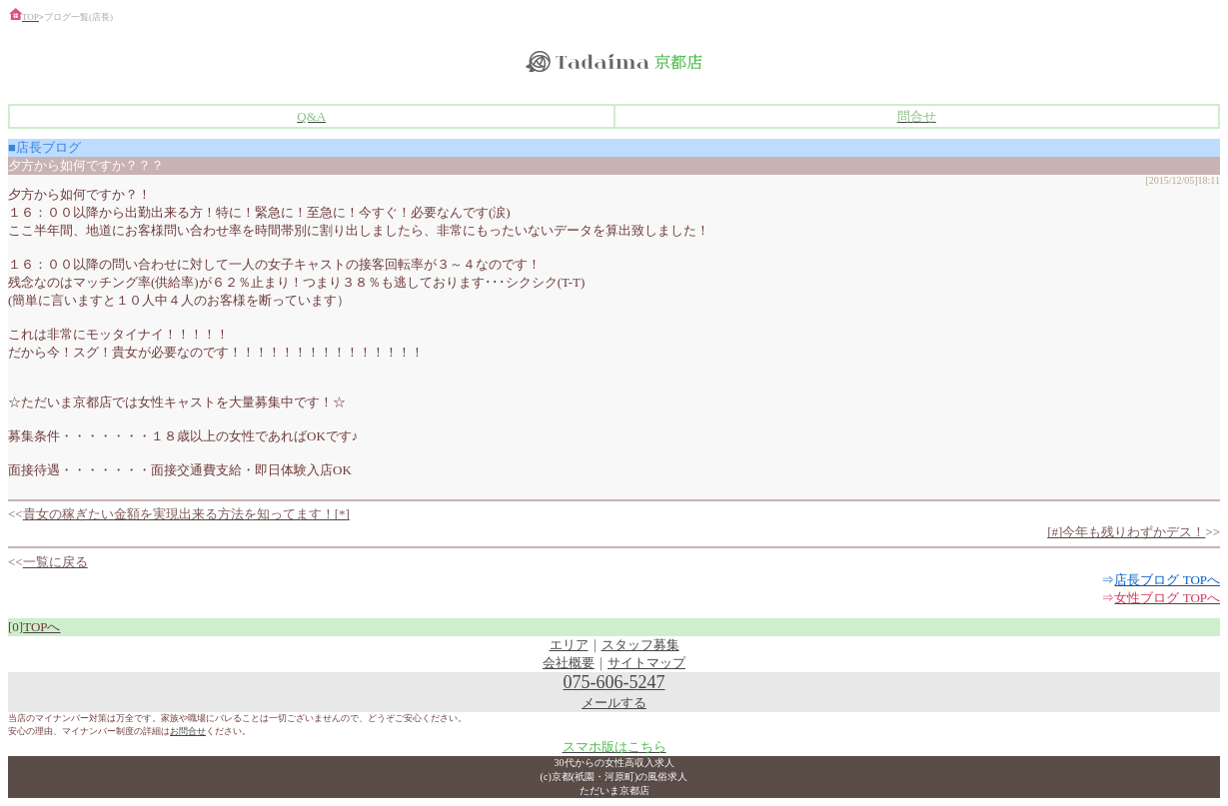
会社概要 (569, 662)
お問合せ (188, 731)
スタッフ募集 (640, 644)
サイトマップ (646, 662)
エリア (569, 644)
